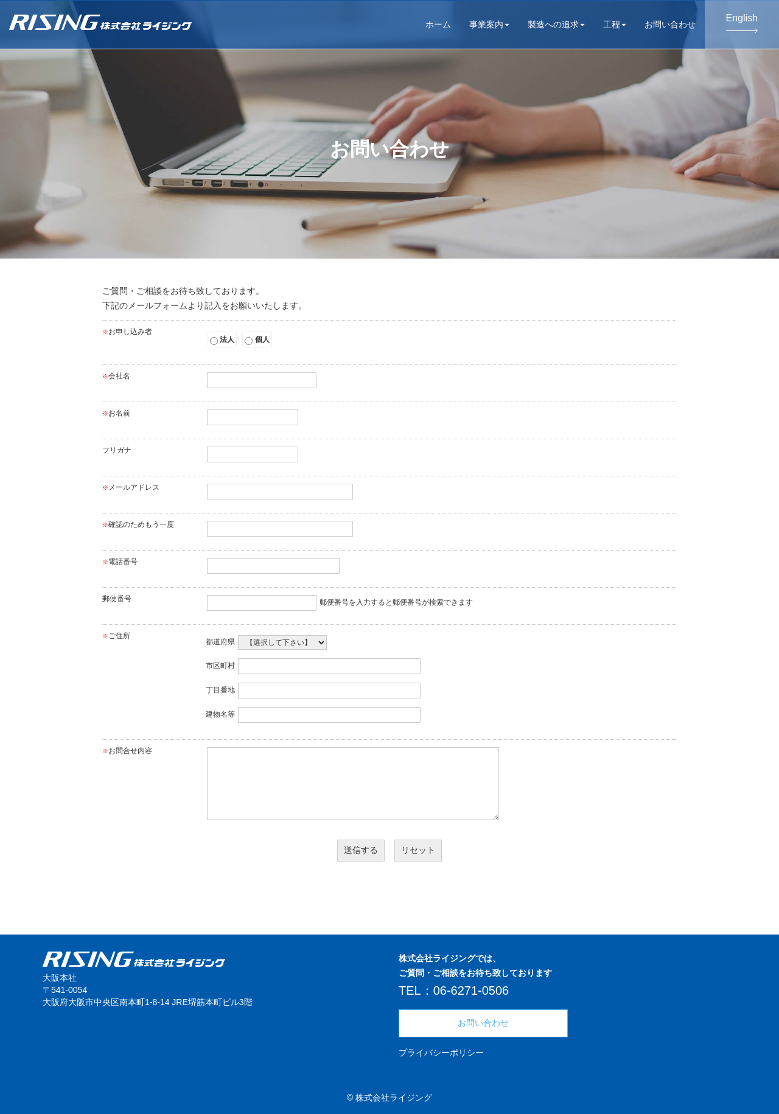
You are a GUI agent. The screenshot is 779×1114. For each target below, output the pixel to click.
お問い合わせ (670, 24)
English (742, 23)
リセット (418, 850)
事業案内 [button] (489, 24)
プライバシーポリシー (441, 1052)
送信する (361, 850)
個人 (257, 340)
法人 (222, 340)
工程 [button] (614, 24)
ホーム (438, 24)
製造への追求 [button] (556, 24)
